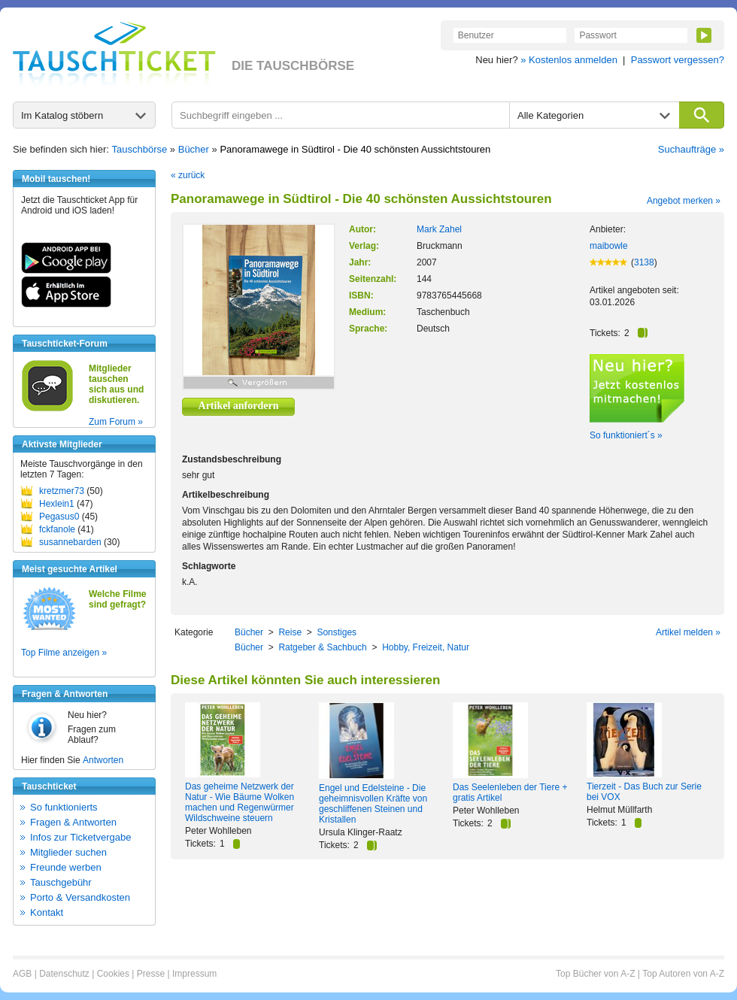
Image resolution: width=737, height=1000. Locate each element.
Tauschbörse (140, 149)
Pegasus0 (59, 516)
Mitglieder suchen (68, 852)
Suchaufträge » (691, 149)
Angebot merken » (683, 200)
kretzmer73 (61, 491)
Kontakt (46, 912)
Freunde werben (66, 867)
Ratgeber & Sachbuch (322, 647)
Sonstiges (336, 632)
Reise (290, 632)
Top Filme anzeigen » (64, 652)
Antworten (103, 760)
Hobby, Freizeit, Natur (425, 647)
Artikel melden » (688, 632)
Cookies (113, 973)
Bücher (193, 149)
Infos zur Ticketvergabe (80, 837)
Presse (151, 973)
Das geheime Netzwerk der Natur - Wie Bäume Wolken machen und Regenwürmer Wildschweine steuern (239, 802)
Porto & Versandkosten (80, 897)
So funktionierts (64, 807)
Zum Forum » (116, 422)
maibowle (609, 246)
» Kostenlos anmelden (568, 59)
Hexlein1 (56, 503)
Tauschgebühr (61, 882)
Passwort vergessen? (677, 59)
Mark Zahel (439, 229)
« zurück (188, 175)
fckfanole (57, 529)
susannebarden (70, 542)
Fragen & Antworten (73, 822)
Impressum (194, 973)
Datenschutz (64, 973)
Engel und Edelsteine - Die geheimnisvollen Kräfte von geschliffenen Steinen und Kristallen (373, 804)
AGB (22, 973)
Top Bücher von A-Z (595, 973)
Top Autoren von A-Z (683, 973)
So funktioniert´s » (626, 435)
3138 (644, 262)
